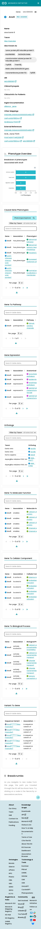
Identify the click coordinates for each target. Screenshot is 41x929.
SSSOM (24, 876)
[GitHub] (35, 916)
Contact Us (13, 819)
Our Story (12, 808)
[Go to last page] (26, 288)
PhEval (24, 869)
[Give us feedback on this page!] (38, 797)
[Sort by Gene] (10, 236)
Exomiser (25, 866)
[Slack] (34, 912)
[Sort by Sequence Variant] (21, 721)
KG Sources (26, 847)
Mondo (11, 863)
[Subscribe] (31, 912)
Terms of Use (27, 837)
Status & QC (26, 825)
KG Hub (8, 915)
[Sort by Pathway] (35, 320)
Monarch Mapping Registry (8, 909)
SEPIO (11, 890)
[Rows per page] (21, 282)
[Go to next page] (22, 288)
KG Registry (9, 918)
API (24, 815)
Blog (20, 907)
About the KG (27, 844)
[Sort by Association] (24, 236)
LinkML (24, 873)
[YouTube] (34, 920)
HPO (10, 873)
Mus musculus (10, 41)
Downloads (26, 811)
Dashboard (26, 851)
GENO (11, 887)
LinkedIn (22, 911)
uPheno (12, 870)
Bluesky (22, 917)
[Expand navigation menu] (38, 3)
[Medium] (31, 916)
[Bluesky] (33, 923)
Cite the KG (26, 840)
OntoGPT (25, 886)
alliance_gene (10, 106)
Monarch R (27, 821)
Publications (14, 822)
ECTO (11, 894)
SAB (10, 815)
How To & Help (27, 828)
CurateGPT (26, 890)
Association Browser (26, 855)
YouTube (22, 914)
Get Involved (23, 900)
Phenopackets (27, 893)
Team (11, 812)
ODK (23, 883)
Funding (12, 825)
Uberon (12, 867)
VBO (10, 883)
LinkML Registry (8, 922)
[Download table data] (16, 292)
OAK (23, 879)
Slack (21, 904)
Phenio (11, 877)
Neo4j (25, 818)
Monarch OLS (10, 903)
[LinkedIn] (31, 920)
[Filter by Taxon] (22, 223)
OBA (10, 880)
